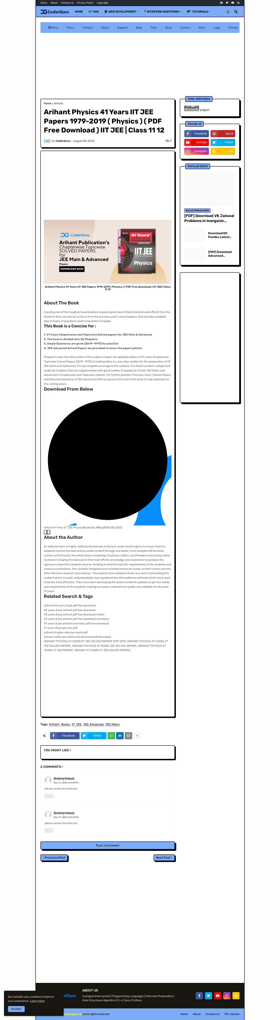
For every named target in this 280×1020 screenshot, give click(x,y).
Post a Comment (107, 845)
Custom (185, 27)
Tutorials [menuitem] (197, 11)
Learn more (37, 1001)
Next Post (163, 857)
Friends (233, 27)
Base (168, 27)
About (54, 2)
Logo (216, 27)
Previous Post (55, 857)
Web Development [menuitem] (120, 11)
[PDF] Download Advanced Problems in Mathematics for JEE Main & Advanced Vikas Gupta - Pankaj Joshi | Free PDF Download (220, 254)
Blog (139, 27)
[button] (228, 11)
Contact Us (67, 2)
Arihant (58, 103)
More (202, 27)
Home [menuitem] (79, 11)
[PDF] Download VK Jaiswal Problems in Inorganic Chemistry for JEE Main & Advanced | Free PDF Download (209, 218)
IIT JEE (76, 724)
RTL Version (232, 1014)
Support (122, 27)
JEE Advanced (93, 724)
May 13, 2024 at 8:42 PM (66, 782)
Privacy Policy (85, 2)
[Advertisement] (140, 66)
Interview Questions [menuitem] (161, 11)
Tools (153, 27)
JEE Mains (112, 724)
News (70, 27)
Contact (87, 27)
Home (43, 2)
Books (65, 724)
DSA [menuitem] (93, 11)
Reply (49, 795)
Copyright (102, 2)
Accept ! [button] (16, 1009)
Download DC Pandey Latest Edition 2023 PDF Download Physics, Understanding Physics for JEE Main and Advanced (221, 235)
